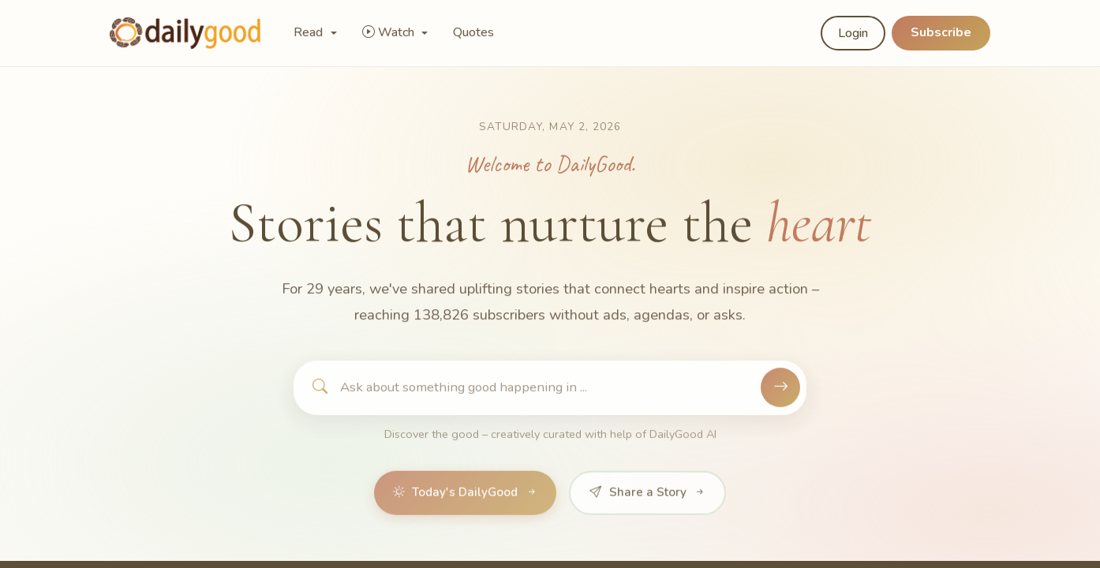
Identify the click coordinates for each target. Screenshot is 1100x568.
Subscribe (941, 32)
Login (853, 33)
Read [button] (310, 32)
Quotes (473, 32)
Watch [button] (389, 32)
